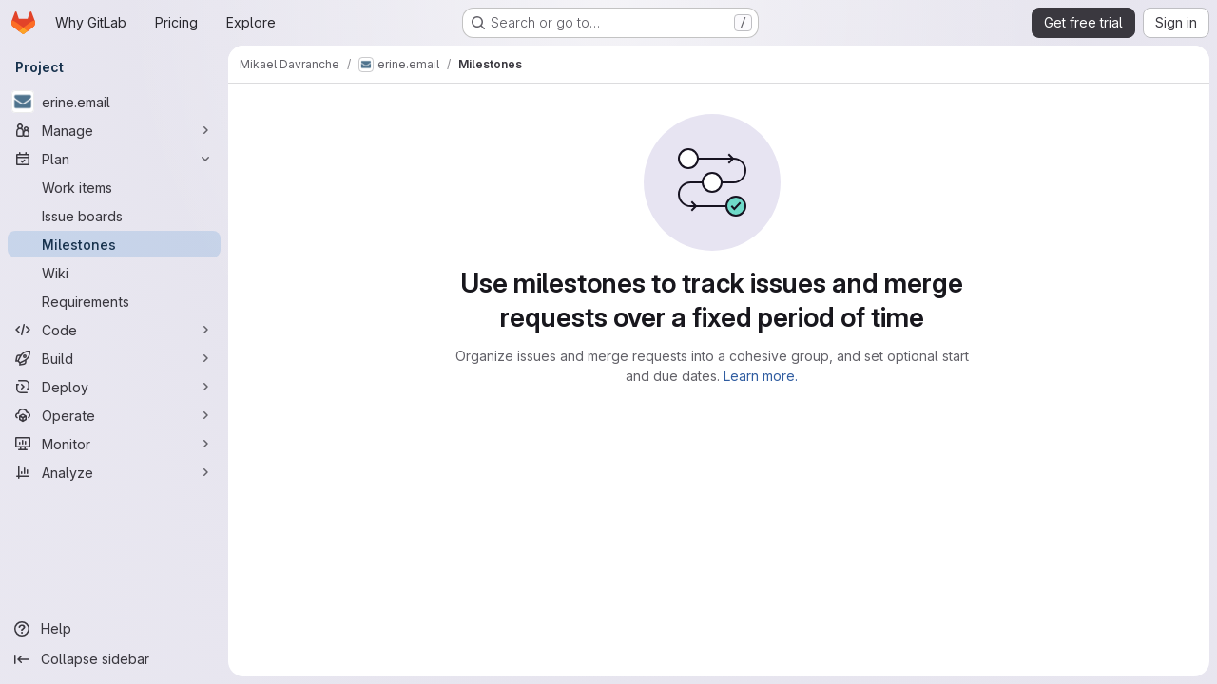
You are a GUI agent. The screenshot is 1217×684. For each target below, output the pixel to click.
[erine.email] (114, 101)
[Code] (114, 329)
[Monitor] (114, 443)
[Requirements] (114, 301)
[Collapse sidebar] (114, 659)
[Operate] (114, 415)
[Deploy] (114, 386)
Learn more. (761, 376)
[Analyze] (114, 472)
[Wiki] (114, 272)
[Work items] (114, 187)
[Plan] (114, 158)
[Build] (114, 358)
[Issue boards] (114, 215)
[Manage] (114, 130)
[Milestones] (114, 244)
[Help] (114, 629)
